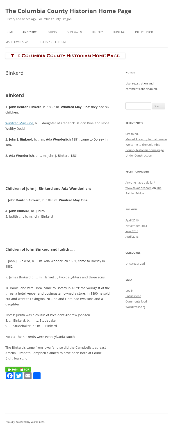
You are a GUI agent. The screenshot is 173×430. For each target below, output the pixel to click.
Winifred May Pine (19, 123)
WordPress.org (135, 307)
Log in (129, 291)
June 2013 (131, 231)
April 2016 (132, 220)
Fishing (51, 32)
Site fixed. (132, 134)
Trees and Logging (53, 42)
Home (9, 32)
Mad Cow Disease (17, 42)
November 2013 (136, 226)
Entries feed (133, 296)
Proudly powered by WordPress (25, 422)
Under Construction (138, 155)
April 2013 (132, 236)
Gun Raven (74, 32)
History (97, 32)
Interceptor (144, 32)
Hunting (119, 32)
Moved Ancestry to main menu (146, 139)
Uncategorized (135, 264)
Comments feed (136, 301)
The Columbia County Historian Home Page (68, 11)
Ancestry (29, 32)
